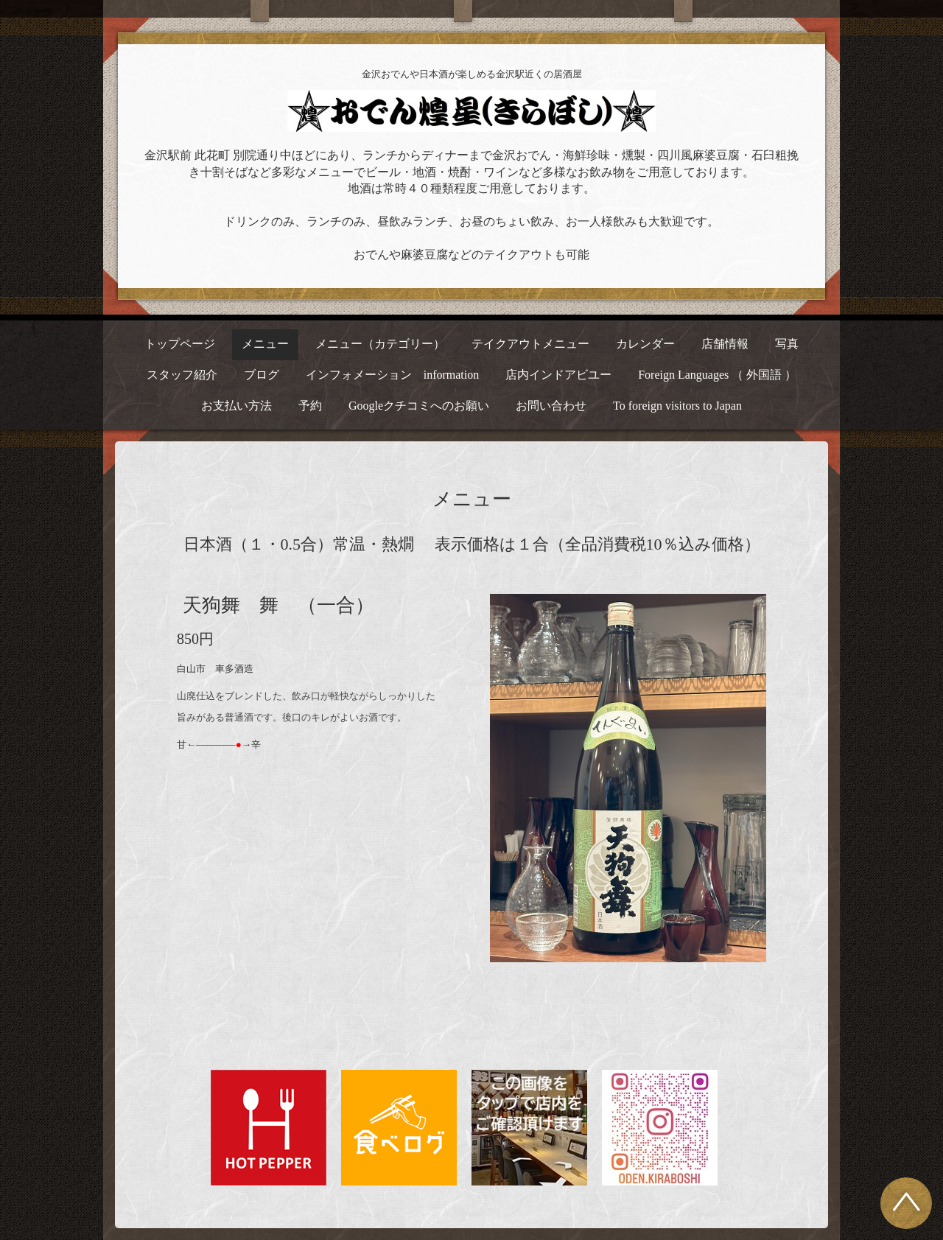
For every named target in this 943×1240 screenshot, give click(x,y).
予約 (310, 405)
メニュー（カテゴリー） (380, 343)
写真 (787, 343)
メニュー (265, 343)
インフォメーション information (393, 374)
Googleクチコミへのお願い (418, 405)
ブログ (261, 374)
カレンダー (645, 343)
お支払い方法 (236, 405)
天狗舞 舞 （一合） (278, 605)
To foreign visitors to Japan (677, 405)
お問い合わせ (551, 405)
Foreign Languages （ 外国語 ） (717, 374)
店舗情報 (725, 343)
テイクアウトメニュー (530, 343)
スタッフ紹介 (182, 374)
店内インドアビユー (558, 374)
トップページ (179, 343)
